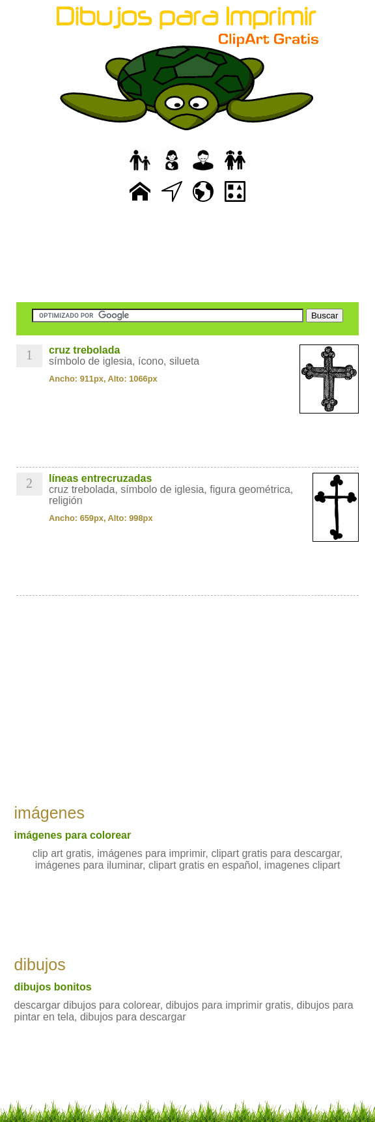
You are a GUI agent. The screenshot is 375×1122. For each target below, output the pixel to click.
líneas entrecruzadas (100, 478)
